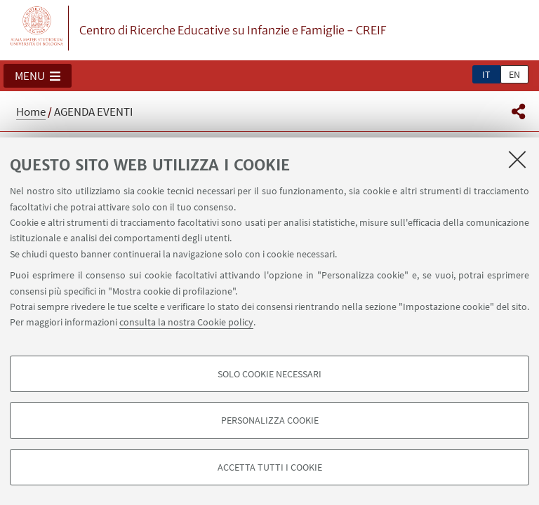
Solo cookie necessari (269, 374)
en (514, 74)
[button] (38, 76)
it (486, 74)
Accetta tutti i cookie (270, 467)
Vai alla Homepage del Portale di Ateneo (37, 28)
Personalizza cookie (270, 420)
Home (31, 111)
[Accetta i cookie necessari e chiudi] (517, 159)
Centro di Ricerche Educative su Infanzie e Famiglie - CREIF (232, 30)
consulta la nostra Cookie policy (186, 322)
